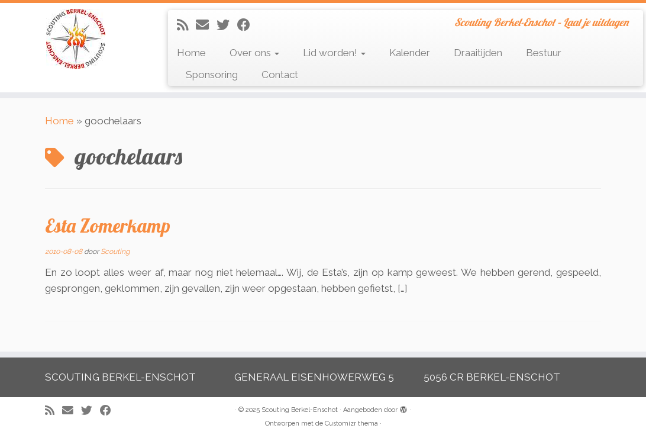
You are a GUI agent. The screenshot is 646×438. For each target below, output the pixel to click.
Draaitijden (478, 53)
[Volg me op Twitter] (227, 25)
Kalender (409, 53)
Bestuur (543, 53)
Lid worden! (334, 53)
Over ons (254, 53)
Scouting (115, 251)
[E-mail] (206, 25)
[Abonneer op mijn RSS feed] (186, 25)
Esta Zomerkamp (107, 225)
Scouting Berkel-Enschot (299, 410)
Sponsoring (212, 74)
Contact (279, 74)
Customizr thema (351, 423)
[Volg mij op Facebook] (247, 25)
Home (191, 53)
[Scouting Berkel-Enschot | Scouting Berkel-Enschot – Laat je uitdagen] (75, 39)
